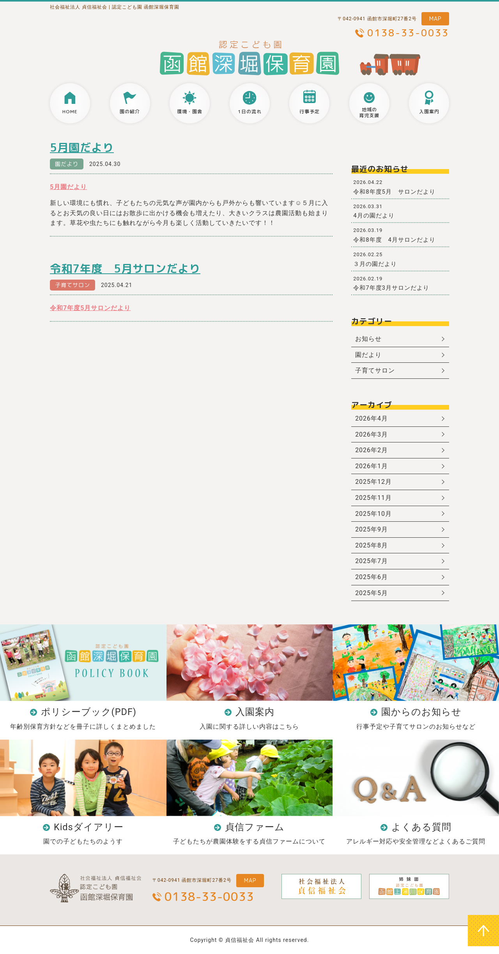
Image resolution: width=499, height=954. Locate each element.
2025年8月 (371, 545)
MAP (435, 18)
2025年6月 (371, 577)
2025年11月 (373, 497)
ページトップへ (483, 930)
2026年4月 (371, 418)
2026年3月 (371, 434)
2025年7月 (371, 561)
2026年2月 (371, 450)
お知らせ (368, 338)
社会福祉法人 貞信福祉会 (78, 7)
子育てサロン (72, 285)
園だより (66, 164)
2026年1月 (371, 466)
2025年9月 (371, 529)
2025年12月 (373, 481)
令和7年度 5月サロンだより (125, 268)
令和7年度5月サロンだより (90, 308)
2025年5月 (371, 593)
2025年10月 (373, 513)
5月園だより (82, 147)
